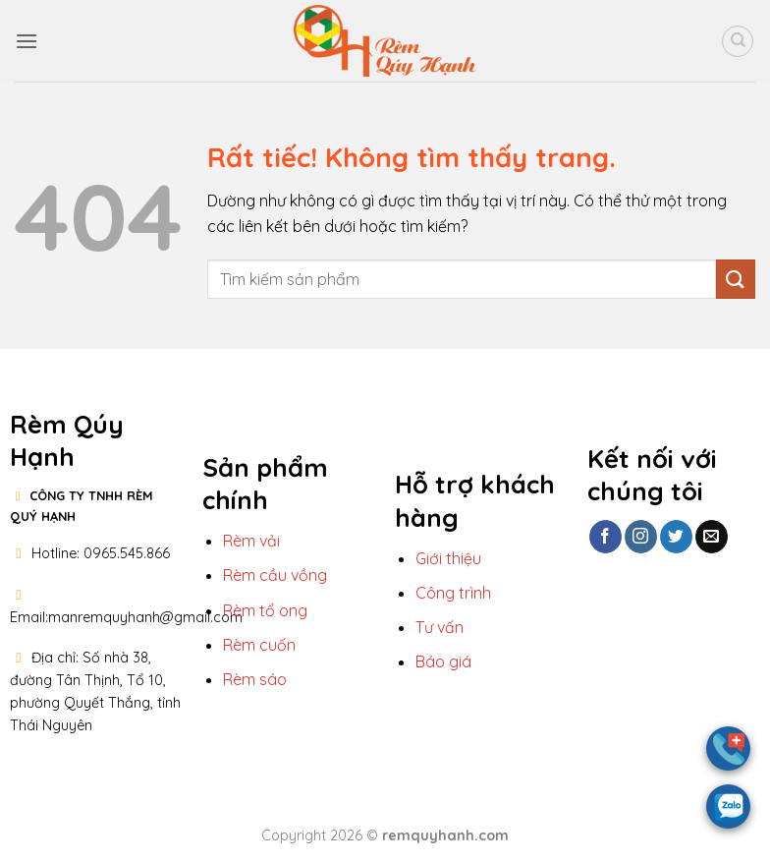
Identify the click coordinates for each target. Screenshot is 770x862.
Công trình (453, 593)
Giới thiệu (448, 558)
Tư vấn (441, 627)
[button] (26, 41)
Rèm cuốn (259, 645)
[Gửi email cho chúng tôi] (711, 536)
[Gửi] (735, 278)
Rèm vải (251, 540)
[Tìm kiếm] (737, 41)
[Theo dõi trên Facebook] (605, 536)
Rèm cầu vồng (275, 575)
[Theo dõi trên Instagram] (641, 536)
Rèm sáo (255, 679)
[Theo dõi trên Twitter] (676, 536)
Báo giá (443, 661)
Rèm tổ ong (265, 610)
